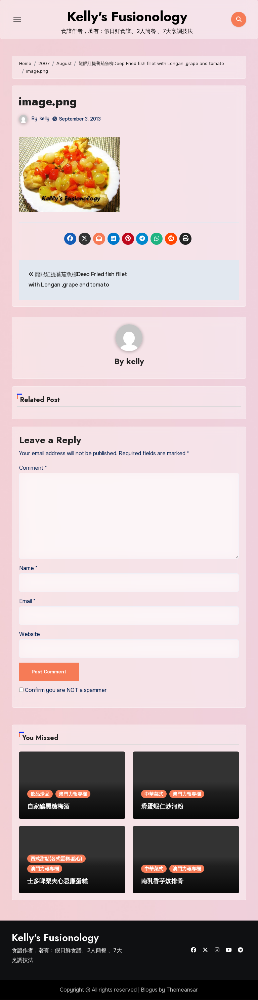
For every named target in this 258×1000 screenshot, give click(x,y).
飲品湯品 (40, 794)
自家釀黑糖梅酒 (48, 806)
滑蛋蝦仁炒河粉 (162, 806)
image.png (51, 101)
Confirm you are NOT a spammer (63, 690)
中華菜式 (153, 794)
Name (28, 568)
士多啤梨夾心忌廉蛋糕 (57, 881)
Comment (33, 468)
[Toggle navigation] (17, 19)
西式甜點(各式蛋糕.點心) (56, 859)
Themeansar (182, 990)
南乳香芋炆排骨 (162, 881)
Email (27, 601)
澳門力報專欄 (73, 794)
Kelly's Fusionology (55, 938)
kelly (44, 118)
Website (29, 634)
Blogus (149, 990)
